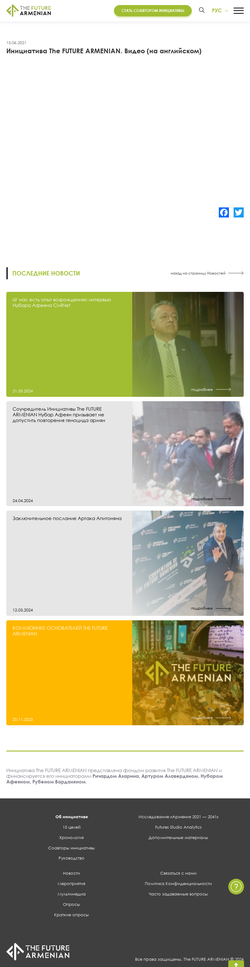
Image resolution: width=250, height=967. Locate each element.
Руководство (71, 858)
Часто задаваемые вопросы (178, 894)
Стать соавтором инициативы (152, 11)
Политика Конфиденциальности (178, 884)
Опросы (71, 905)
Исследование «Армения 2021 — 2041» (179, 817)
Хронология (71, 838)
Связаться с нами (178, 874)
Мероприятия (71, 884)
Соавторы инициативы (71, 848)
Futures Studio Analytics (178, 827)
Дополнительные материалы (178, 838)
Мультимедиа (72, 894)
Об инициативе (71, 817)
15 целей (72, 827)
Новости (71, 874)
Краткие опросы (71, 915)
